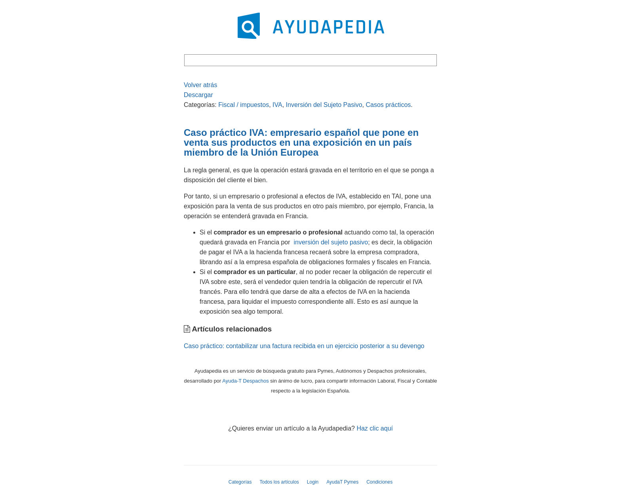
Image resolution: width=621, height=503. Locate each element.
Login (312, 482)
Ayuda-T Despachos (245, 381)
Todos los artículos (279, 482)
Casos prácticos (388, 104)
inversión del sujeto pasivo (330, 242)
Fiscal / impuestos (243, 104)
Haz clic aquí (374, 428)
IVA (277, 104)
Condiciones (379, 482)
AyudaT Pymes (342, 482)
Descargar (198, 94)
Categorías (240, 482)
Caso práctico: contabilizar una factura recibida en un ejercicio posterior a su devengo (304, 346)
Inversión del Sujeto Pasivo (324, 104)
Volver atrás (200, 85)
